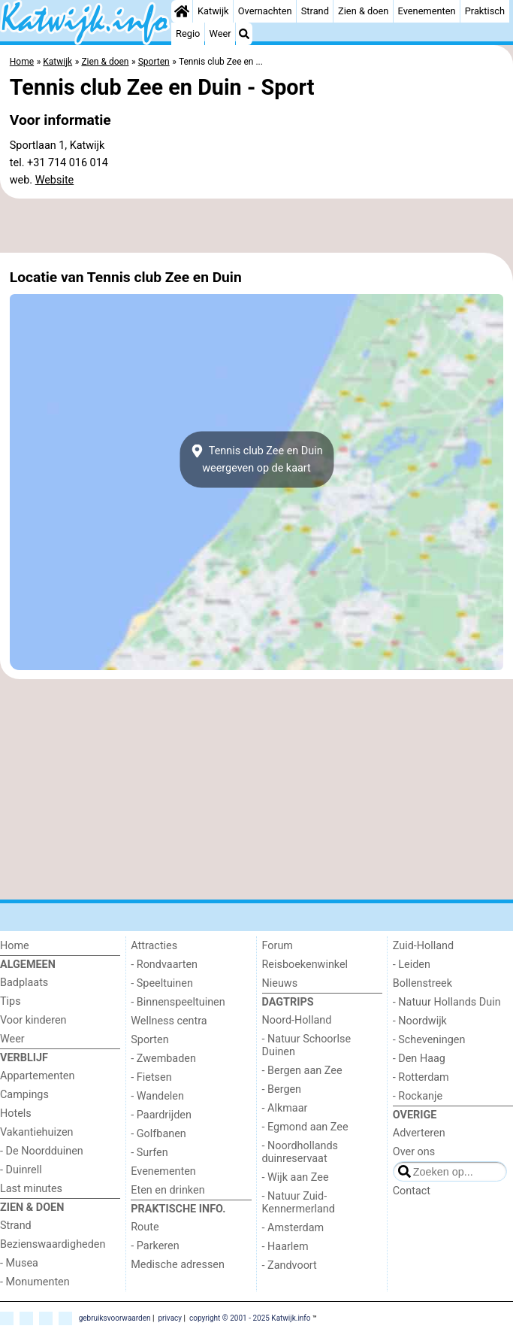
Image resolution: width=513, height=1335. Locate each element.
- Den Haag (419, 1058)
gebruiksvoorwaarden (115, 1318)
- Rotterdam (421, 1077)
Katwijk (213, 11)
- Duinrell (21, 1170)
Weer (220, 33)
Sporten (149, 1039)
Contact (411, 1191)
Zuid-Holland (423, 945)
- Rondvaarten (164, 964)
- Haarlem (285, 1246)
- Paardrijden (161, 1115)
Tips (10, 1001)
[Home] (181, 11)
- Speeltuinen (162, 983)
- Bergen (282, 1089)
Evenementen (427, 11)
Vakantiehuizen (37, 1132)
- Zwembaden (163, 1058)
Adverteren (419, 1133)
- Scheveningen (429, 1039)
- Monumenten (35, 1282)
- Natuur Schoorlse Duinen (307, 1045)
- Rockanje (417, 1096)
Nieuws (280, 983)
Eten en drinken (167, 1190)
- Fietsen (151, 1077)
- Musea (19, 1263)
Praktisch (485, 11)
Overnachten (265, 11)
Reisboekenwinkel (305, 964)
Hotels (16, 1113)
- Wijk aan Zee (295, 1177)
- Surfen (149, 1152)
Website (54, 180)
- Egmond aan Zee (305, 1127)
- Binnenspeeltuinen (178, 1002)
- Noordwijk (420, 1021)
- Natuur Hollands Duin (447, 1002)
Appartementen (37, 1076)
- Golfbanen (158, 1133)
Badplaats (24, 982)
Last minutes (31, 1188)
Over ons (414, 1151)
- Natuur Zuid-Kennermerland (298, 1202)
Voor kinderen (33, 1020)
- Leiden (411, 964)
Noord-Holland (297, 1020)
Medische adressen (178, 1264)
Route (144, 1227)
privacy (170, 1318)
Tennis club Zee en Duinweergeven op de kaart (256, 459)
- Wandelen (157, 1096)
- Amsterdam (293, 1227)
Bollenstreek (422, 983)
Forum (277, 945)
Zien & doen (363, 11)
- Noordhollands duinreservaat (300, 1152)
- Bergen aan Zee (302, 1070)
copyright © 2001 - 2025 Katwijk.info (250, 1318)
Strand (315, 11)
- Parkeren (155, 1245)
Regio (188, 33)
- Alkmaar (285, 1108)
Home (14, 945)
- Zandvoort (289, 1265)
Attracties (154, 945)
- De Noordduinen (41, 1151)
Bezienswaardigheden (52, 1244)
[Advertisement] (256, 225)
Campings (24, 1094)
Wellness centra (169, 1021)
